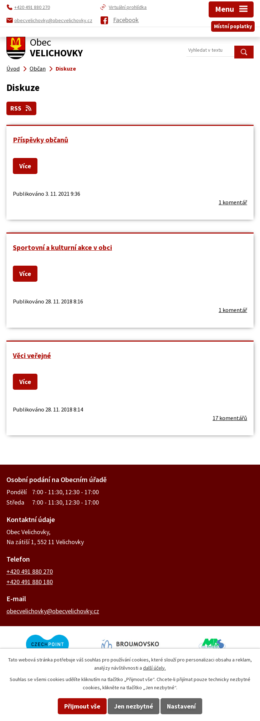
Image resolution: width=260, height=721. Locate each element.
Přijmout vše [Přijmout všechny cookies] (82, 706)
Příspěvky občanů (40, 139)
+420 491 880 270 (29, 571)
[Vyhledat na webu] (220, 50)
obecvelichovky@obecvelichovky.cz (52, 611)
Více (25, 166)
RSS (21, 108)
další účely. (154, 668)
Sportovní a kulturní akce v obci (62, 247)
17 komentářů (230, 417)
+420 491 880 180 (29, 582)
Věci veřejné (32, 355)
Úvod (13, 68)
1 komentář (233, 202)
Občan (38, 68)
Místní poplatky (233, 26)
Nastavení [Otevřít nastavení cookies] (181, 706)
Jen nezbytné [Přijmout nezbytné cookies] (133, 706)
